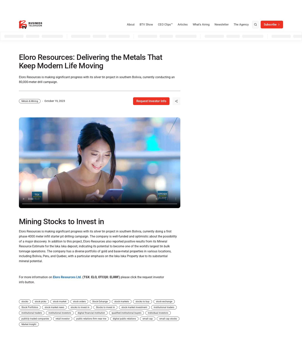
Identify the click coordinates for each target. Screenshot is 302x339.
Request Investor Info (151, 101)
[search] (255, 25)
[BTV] (30, 24)
